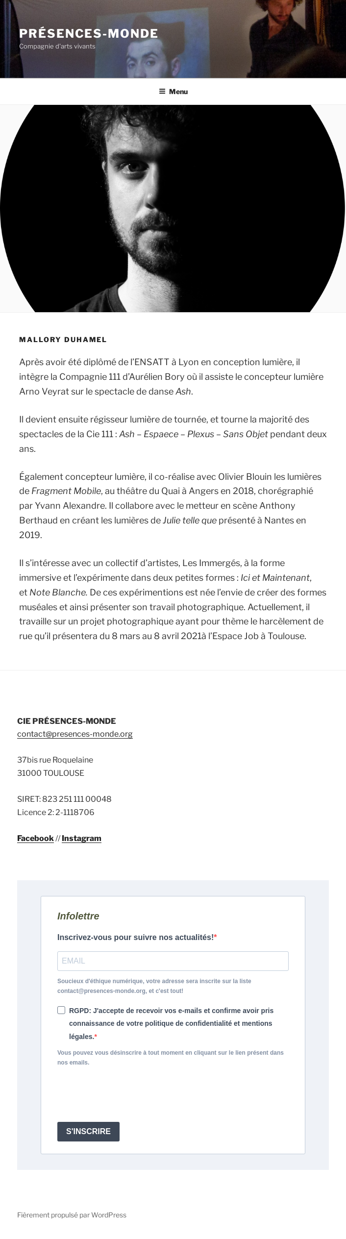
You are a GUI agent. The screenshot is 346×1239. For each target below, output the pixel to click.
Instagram (81, 838)
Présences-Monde (89, 33)
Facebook (35, 838)
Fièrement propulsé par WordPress (71, 1215)
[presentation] (131, 1095)
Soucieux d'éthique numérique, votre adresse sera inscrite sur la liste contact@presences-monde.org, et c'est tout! (154, 986)
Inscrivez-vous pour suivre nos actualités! (135, 937)
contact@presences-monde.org (75, 734)
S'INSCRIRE (88, 1131)
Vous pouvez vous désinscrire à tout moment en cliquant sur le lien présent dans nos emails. (170, 1057)
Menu (173, 91)
